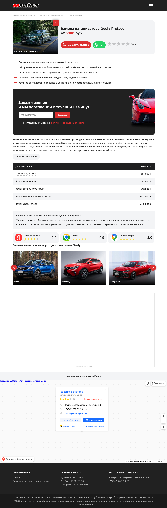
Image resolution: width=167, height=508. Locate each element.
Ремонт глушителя (26, 173)
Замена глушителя (26, 181)
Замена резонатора (26, 204)
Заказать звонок (78, 44)
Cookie (16, 477)
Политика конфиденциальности (31, 481)
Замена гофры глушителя (30, 188)
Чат (102, 45)
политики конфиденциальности (68, 123)
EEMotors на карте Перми (84, 366)
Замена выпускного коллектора (33, 196)
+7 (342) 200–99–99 (119, 481)
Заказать (62, 115)
